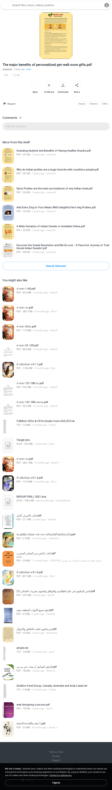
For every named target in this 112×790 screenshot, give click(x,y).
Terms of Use (56, 752)
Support (56, 760)
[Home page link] (6, 5)
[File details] (56, 156)
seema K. (7, 69)
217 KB (16, 75)
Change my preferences (61, 775)
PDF (6, 75)
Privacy (56, 756)
